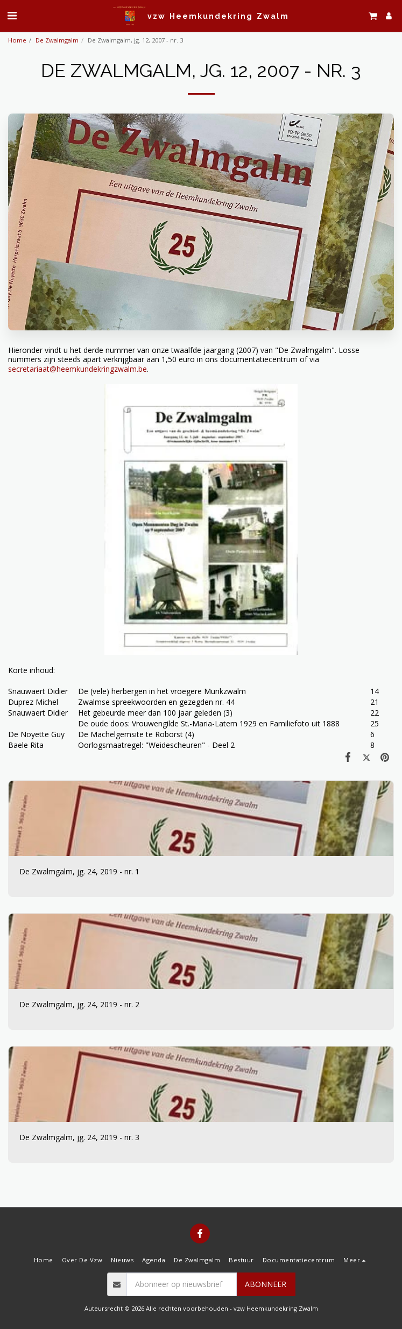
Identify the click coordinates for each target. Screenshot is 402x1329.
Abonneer (265, 1284)
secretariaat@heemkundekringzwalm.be (77, 369)
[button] (12, 15)
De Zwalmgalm (57, 40)
